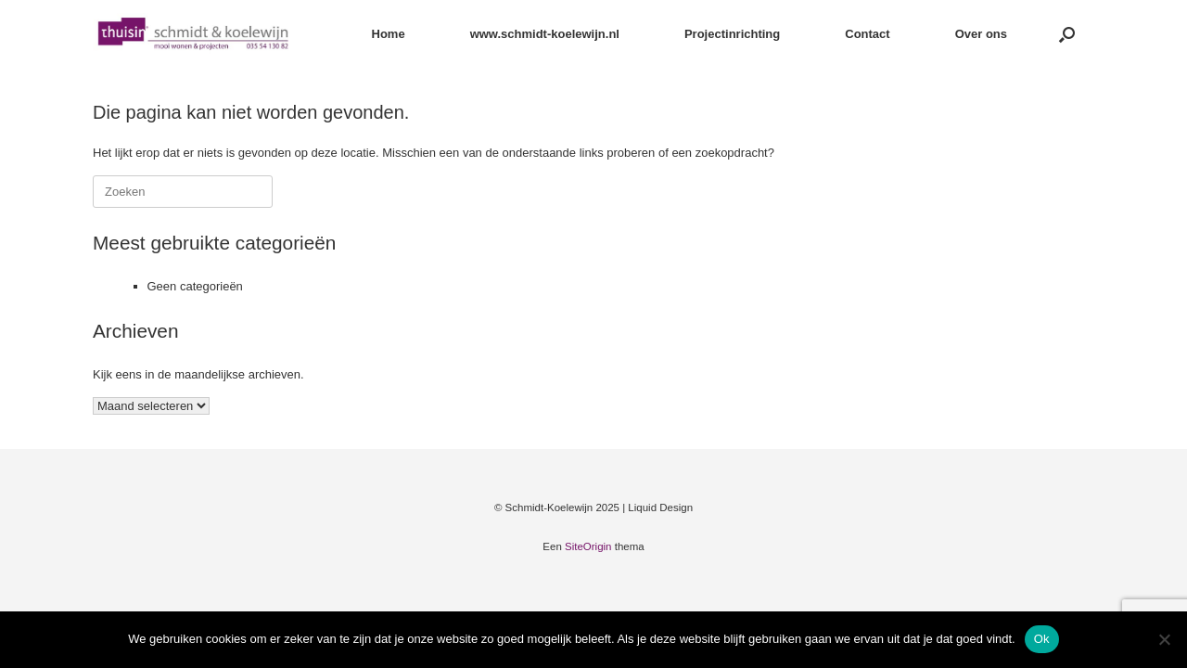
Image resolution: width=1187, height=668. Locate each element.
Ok (1042, 639)
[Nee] (1164, 639)
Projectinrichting (732, 34)
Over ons (981, 34)
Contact (867, 34)
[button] (1067, 34)
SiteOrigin (588, 546)
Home (388, 34)
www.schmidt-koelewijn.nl (544, 34)
